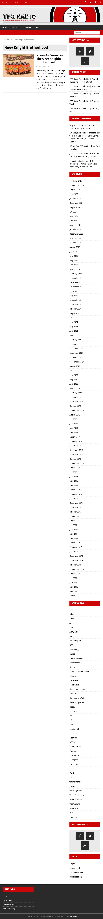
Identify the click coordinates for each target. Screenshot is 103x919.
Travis (72, 786)
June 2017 (73, 529)
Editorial (72, 676)
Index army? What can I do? (81, 166)
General (27, 28)
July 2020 (73, 370)
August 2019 (74, 415)
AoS (71, 627)
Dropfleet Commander (79, 671)
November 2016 (76, 560)
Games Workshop (77, 689)
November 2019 (76, 401)
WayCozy (73, 125)
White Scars (74, 808)
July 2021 (73, 317)
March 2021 (74, 335)
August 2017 (74, 520)
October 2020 (75, 357)
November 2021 (76, 304)
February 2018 (75, 494)
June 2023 (73, 256)
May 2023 (73, 260)
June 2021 (73, 322)
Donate (25, 2)
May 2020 (73, 379)
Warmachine (74, 804)
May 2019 (73, 428)
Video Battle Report (77, 795)
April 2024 (73, 220)
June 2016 (73, 582)
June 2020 (73, 375)
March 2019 (74, 437)
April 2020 (73, 384)
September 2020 (76, 362)
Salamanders (75, 755)
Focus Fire (73, 680)
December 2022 (76, 282)
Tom (71, 777)
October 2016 (75, 565)
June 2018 (73, 476)
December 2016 (76, 556)
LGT (71, 724)
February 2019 (75, 441)
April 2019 (73, 432)
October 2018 (75, 459)
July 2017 (73, 525)
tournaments (75, 782)
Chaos (72, 654)
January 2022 (75, 300)
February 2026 (75, 181)
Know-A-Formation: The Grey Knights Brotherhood (50, 59)
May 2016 (73, 587)
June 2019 (73, 423)
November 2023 (76, 238)
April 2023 (73, 264)
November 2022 (76, 286)
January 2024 (75, 229)
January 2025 (75, 198)
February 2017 (75, 547)
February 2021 (75, 339)
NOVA (72, 742)
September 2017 (76, 516)
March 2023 (74, 269)
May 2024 (73, 216)
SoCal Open (74, 764)
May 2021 (73, 326)
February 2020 (75, 392)
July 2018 (73, 472)
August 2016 (74, 573)
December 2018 (76, 450)
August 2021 (74, 313)
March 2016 (74, 595)
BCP (71, 645)
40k (36, 28)
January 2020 (75, 397)
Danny (72, 667)
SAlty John (73, 759)
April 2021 (73, 331)
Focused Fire (74, 685)
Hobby (72, 707)
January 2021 (75, 344)
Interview (73, 711)
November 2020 (76, 353)
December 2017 (76, 503)
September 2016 (76, 569)
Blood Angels (75, 649)
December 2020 (76, 348)
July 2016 (73, 578)
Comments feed (76, 872)
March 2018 (74, 489)
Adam (71, 614)
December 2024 (76, 203)
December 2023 (76, 234)
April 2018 (73, 485)
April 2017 (73, 538)
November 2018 (76, 454)
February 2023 (75, 273)
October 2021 (75, 309)
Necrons (73, 737)
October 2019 (75, 406)
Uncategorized (75, 790)
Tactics (72, 773)
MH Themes (72, 916)
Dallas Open (74, 662)
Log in (72, 863)
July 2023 (73, 251)
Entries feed (74, 868)
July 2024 (73, 212)
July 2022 (73, 291)
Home (4, 28)
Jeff (70, 720)
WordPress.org (75, 877)
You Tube (73, 817)
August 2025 (74, 189)
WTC (71, 812)
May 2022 (73, 295)
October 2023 (75, 242)
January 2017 (75, 551)
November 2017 (76, 507)
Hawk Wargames (76, 702)
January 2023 (75, 278)
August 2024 (74, 207)
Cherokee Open (76, 658)
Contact (14, 2)
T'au (71, 768)
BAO (71, 636)
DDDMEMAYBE (76, 146)
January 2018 (75, 498)
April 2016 (73, 591)
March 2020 (74, 388)
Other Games (75, 746)
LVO (71, 733)
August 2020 (74, 366)
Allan (71, 623)
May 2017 (73, 534)
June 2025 (73, 194)
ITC (70, 715)
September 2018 (76, 463)
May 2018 (73, 481)
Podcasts (15, 28)
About (4, 2)
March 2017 (74, 542)
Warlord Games (76, 799)
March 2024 (74, 225)
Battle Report (75, 640)
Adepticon (73, 618)
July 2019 (73, 419)
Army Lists (73, 632)
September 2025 (76, 185)
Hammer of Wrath (77, 698)
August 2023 (74, 247)
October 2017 (75, 512)
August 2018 (74, 467)
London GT (74, 729)
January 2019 (75, 445)
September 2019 (76, 410)
